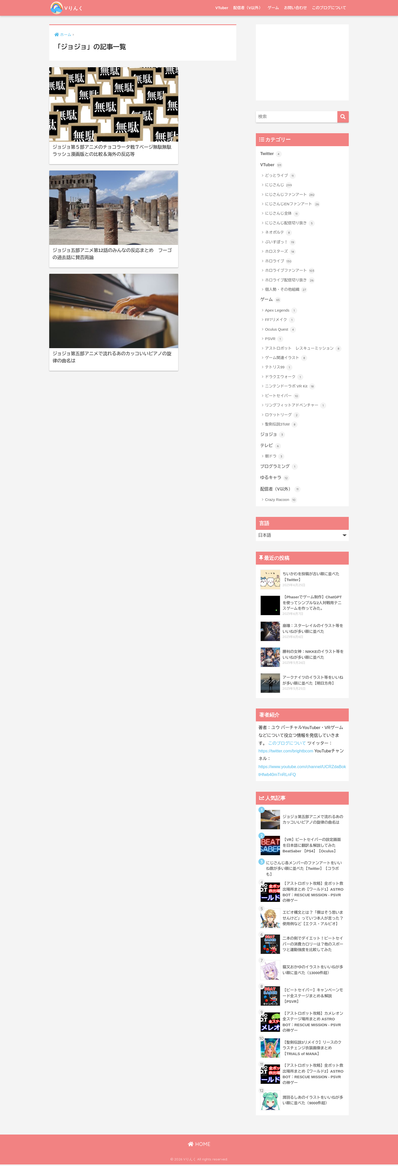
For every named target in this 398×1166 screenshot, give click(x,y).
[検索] (343, 117)
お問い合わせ (295, 8)
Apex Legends (281, 311)
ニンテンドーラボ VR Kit (290, 387)
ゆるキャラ (275, 479)
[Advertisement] (302, 62)
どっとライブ (280, 176)
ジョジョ (272, 435)
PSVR (274, 339)
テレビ (270, 446)
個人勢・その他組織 (286, 290)
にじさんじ (278, 185)
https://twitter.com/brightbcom (286, 751)
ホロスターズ (280, 252)
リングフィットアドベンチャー (295, 406)
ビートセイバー (282, 396)
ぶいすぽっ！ (280, 242)
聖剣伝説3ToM (281, 425)
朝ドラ (274, 457)
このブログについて (329, 8)
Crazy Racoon (281, 500)
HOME (199, 1145)
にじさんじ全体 (282, 214)
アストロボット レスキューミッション (303, 349)
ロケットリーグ (282, 415)
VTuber (221, 8)
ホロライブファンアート (290, 271)
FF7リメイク (280, 320)
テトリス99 (278, 368)
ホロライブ (278, 261)
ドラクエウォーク (284, 377)
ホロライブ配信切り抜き (290, 280)
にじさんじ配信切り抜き (290, 224)
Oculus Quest (280, 330)
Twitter (271, 154)
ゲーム (273, 8)
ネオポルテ (278, 233)
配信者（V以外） (247, 8)
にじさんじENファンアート (292, 204)
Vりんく (69, 7)
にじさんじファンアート (290, 195)
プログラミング (279, 467)
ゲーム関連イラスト (286, 358)
